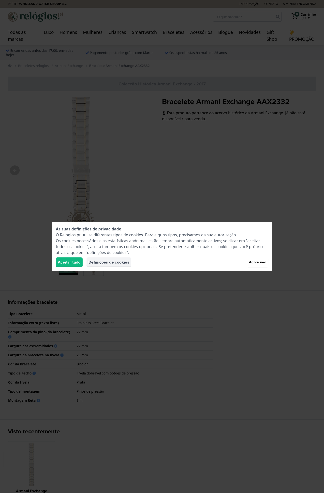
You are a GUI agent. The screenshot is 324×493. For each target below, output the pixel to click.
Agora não (257, 262)
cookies (136, 235)
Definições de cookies (108, 262)
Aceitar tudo (69, 262)
